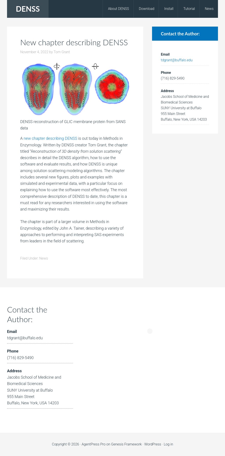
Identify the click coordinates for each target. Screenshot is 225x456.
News (43, 258)
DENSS (28, 8)
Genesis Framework (126, 444)
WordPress (152, 444)
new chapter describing (44, 138)
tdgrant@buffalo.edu (176, 60)
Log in (168, 444)
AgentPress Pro (94, 444)
